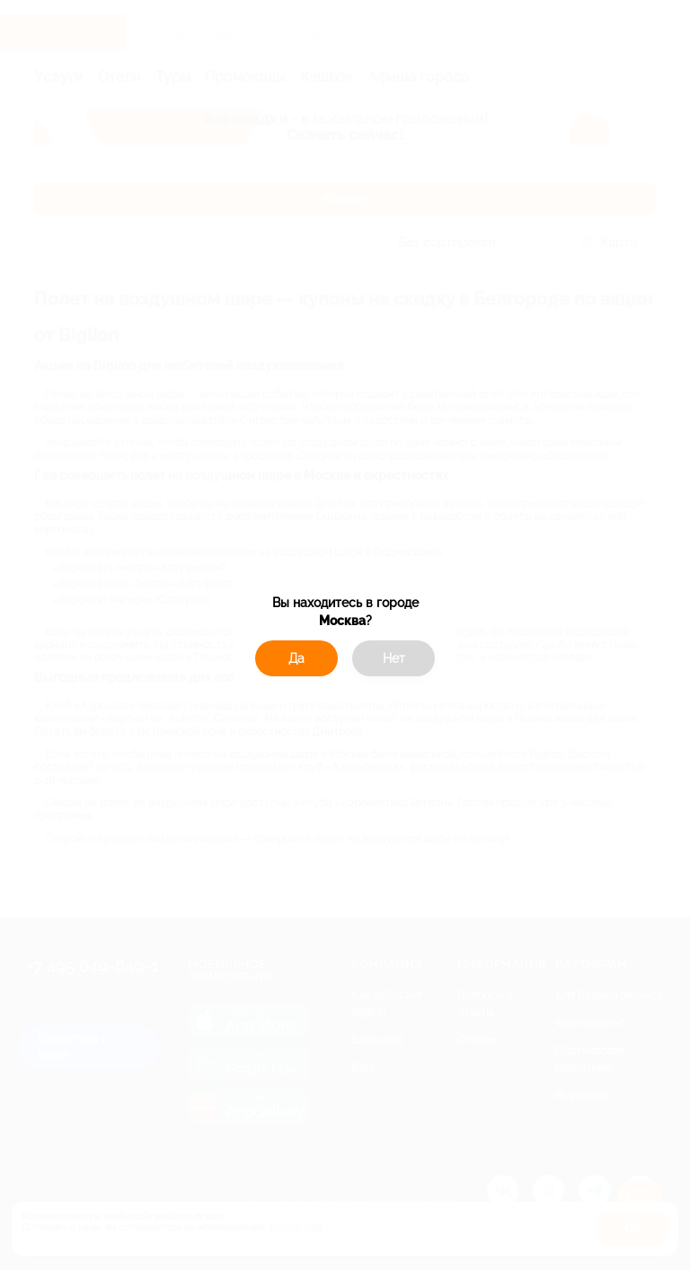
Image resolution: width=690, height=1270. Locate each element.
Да (296, 658)
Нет (394, 658)
